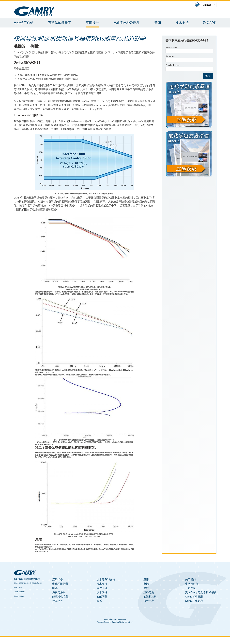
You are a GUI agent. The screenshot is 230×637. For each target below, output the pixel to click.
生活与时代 (191, 584)
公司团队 (190, 588)
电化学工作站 (23, 23)
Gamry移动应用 (194, 596)
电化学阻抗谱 (60, 584)
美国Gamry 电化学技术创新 (200, 592)
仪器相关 (57, 601)
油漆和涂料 (150, 596)
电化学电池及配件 (126, 23)
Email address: (173, 65)
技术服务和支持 (106, 579)
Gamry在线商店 (194, 601)
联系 (99, 601)
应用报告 (92, 23)
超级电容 (148, 601)
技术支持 (182, 23)
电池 (55, 588)
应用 (146, 579)
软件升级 (102, 588)
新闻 (157, 23)
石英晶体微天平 (59, 23)
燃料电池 (148, 592)
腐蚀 (146, 588)
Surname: (170, 56)
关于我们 (190, 579)
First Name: (171, 47)
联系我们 (209, 23)
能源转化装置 (60, 596)
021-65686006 (20, 592)
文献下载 (102, 596)
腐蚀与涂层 (58, 592)
